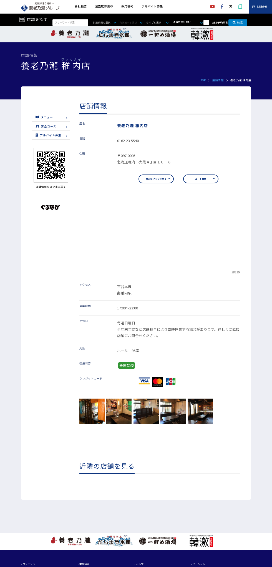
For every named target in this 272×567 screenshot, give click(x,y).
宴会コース (46, 126)
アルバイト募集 (152, 6)
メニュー (44, 117)
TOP (203, 80)
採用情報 (127, 6)
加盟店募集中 (104, 6)
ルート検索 (201, 178)
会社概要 (81, 6)
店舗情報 (218, 80)
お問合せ (262, 7)
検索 (238, 22)
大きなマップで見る (156, 178)
